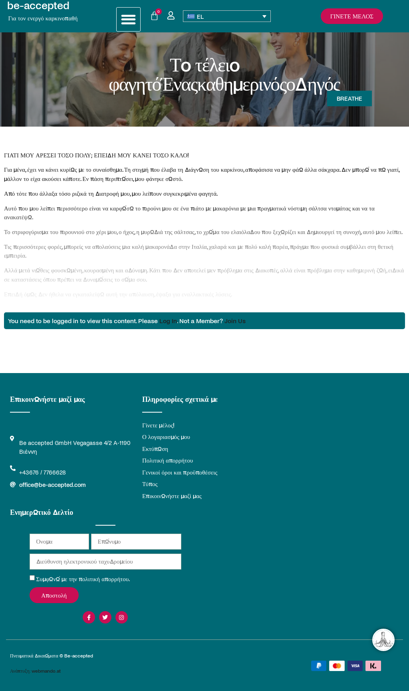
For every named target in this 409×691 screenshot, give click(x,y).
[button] (128, 19)
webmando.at (46, 670)
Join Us (235, 320)
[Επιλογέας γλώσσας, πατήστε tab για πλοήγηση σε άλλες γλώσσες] (227, 16)
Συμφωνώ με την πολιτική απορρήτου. (83, 578)
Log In (168, 320)
